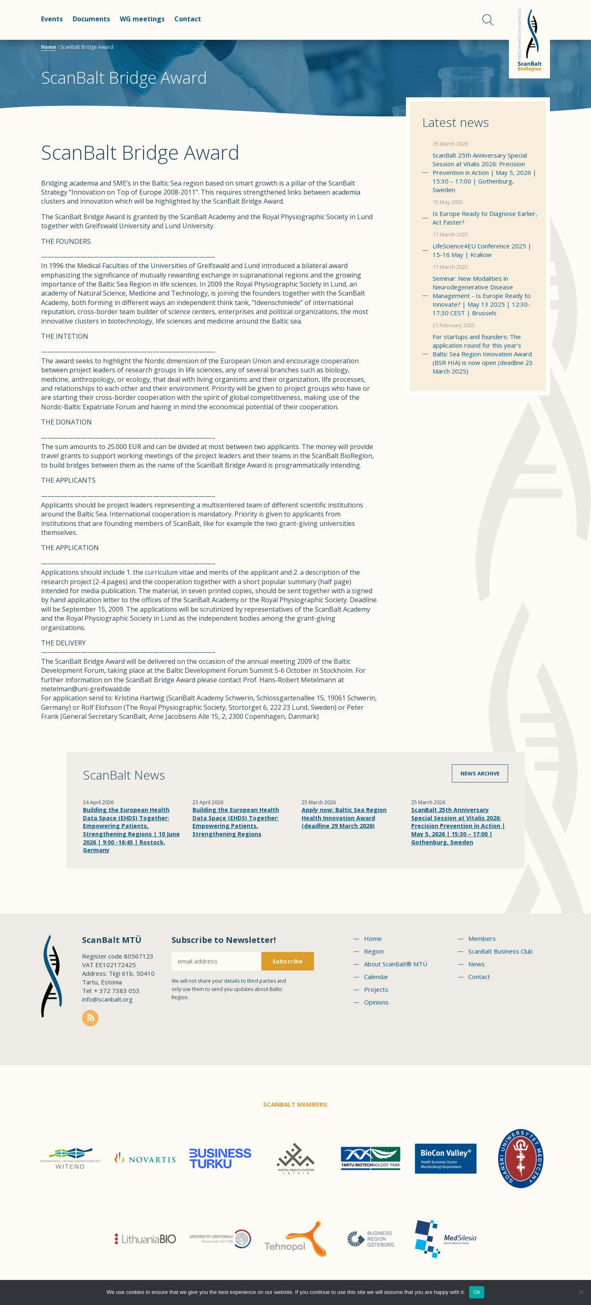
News (476, 964)
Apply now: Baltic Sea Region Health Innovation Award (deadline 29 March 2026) (344, 818)
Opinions (376, 1002)
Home (48, 47)
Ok (476, 1292)
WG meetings (142, 18)
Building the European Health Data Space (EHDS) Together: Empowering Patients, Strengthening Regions (235, 822)
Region (374, 951)
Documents (91, 18)
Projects (376, 989)
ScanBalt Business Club (500, 951)
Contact (187, 18)
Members (482, 938)
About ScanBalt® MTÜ (395, 964)
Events (52, 18)
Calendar (376, 976)
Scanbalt (529, 39)
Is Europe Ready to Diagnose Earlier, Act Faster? (485, 217)
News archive (479, 773)
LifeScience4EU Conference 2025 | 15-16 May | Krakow (482, 250)
